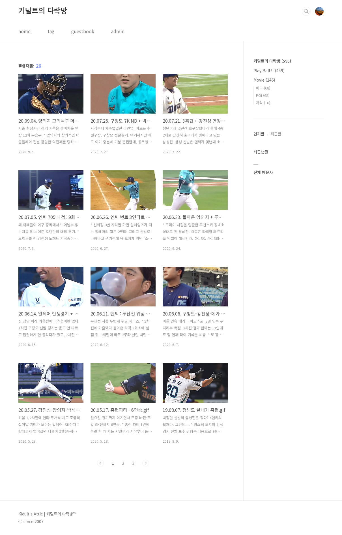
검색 (306, 11)
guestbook (82, 31)
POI (262, 95)
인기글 (258, 134)
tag (51, 31)
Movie (264, 80)
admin (117, 31)
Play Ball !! (269, 70)
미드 (263, 88)
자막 (263, 102)
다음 (145, 463)
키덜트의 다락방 (42, 10)
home (24, 31)
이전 (100, 463)
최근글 (275, 134)
